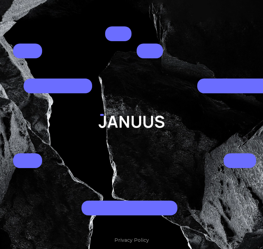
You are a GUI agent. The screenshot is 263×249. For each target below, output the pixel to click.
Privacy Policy (131, 240)
